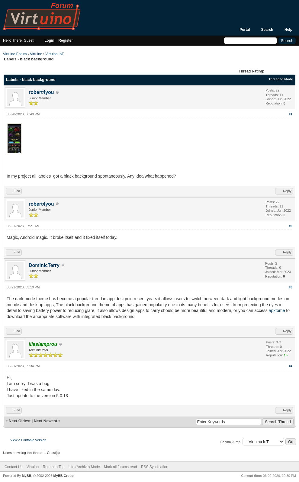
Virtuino (36, 54)
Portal (245, 29)
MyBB (26, 475)
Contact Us (13, 467)
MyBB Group (63, 475)
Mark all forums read (120, 467)
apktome (277, 310)
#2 (290, 226)
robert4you (41, 92)
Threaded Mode (280, 79)
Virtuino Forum (15, 54)
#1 (290, 114)
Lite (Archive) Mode (84, 467)
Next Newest (45, 421)
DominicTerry (44, 265)
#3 (290, 287)
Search (267, 29)
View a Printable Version (28, 440)
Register (65, 40)
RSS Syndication (154, 467)
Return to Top (54, 467)
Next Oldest (20, 421)
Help (288, 29)
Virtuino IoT (54, 54)
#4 (290, 366)
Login (49, 40)
